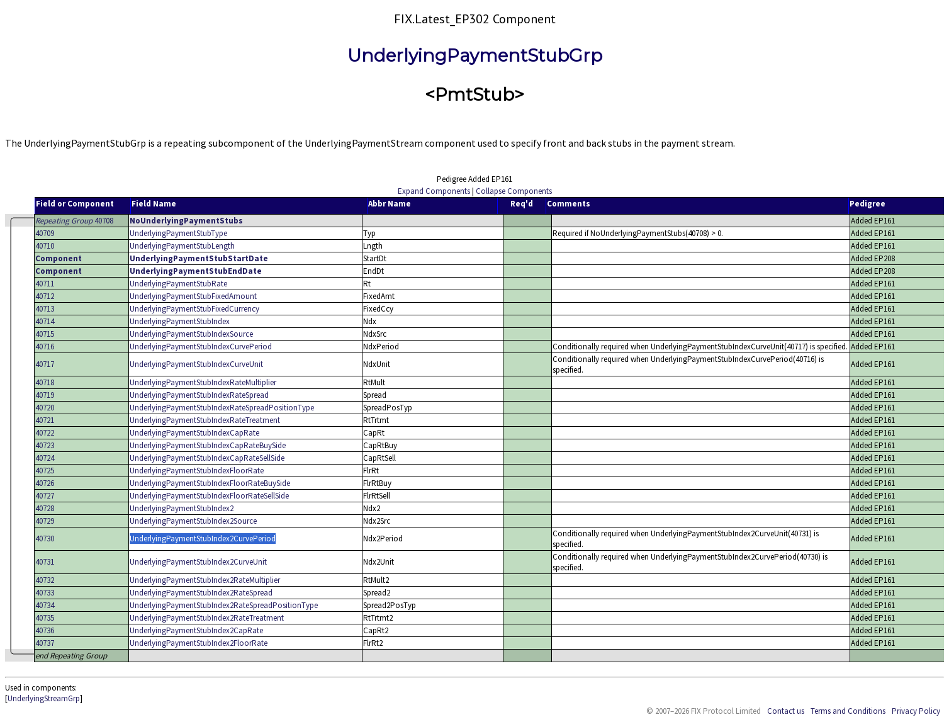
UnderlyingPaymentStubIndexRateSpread (199, 395)
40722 (44, 432)
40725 (44, 470)
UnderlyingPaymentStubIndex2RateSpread (201, 592)
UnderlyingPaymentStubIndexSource (191, 334)
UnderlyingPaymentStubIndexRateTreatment (205, 420)
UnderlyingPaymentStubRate (178, 283)
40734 (44, 605)
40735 (44, 617)
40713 (44, 308)
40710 (44, 245)
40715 (44, 334)
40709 (44, 233)
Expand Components (434, 191)
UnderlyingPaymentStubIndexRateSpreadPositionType (222, 407)
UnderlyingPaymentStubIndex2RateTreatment (207, 617)
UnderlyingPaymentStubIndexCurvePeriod (201, 346)
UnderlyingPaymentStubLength (182, 245)
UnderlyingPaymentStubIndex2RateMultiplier (205, 580)
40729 (44, 521)
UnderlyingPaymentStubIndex (180, 321)
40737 (44, 643)
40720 (44, 407)
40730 (44, 538)
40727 (44, 495)
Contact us (785, 711)
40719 (44, 395)
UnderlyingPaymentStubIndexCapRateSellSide (207, 458)
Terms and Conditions (848, 711)
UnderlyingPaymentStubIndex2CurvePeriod (203, 538)
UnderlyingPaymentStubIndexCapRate (194, 432)
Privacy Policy (916, 711)
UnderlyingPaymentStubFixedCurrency (194, 308)
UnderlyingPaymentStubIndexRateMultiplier (203, 382)
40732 (44, 580)
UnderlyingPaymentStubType (178, 233)
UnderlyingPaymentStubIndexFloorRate (197, 470)
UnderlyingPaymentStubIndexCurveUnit (196, 364)
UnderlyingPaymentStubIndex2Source (193, 521)
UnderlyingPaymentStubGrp (474, 55)
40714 (44, 321)
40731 (44, 561)
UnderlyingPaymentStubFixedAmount (193, 296)
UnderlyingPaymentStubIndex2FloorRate (198, 643)
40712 (44, 296)
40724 (44, 458)
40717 (44, 364)
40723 (44, 445)
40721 (44, 420)
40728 (44, 508)
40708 (74, 220)
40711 (44, 283)
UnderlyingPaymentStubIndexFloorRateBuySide (210, 483)
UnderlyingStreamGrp (44, 698)
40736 (44, 630)
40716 (44, 346)
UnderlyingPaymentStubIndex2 (181, 508)
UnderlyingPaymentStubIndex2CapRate (196, 630)
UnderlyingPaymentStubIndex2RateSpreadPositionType (224, 605)
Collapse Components (514, 191)
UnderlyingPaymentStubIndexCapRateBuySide (208, 445)
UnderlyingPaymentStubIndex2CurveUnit (198, 561)
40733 (44, 592)
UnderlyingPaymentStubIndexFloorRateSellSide (209, 495)
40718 (44, 382)
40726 (44, 483)
